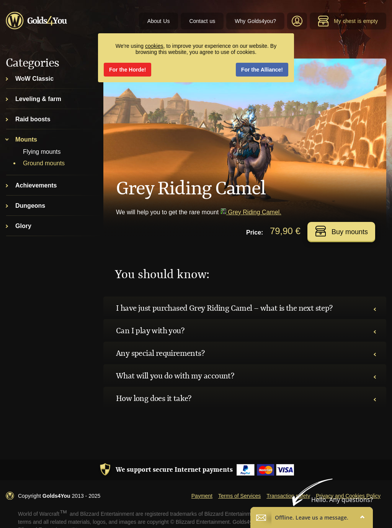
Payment (201, 496)
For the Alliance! (262, 70)
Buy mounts (341, 231)
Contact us (202, 21)
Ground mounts (44, 163)
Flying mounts (41, 151)
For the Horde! (127, 70)
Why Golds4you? (255, 21)
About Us (158, 21)
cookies (154, 46)
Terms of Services (239, 496)
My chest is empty (348, 21)
